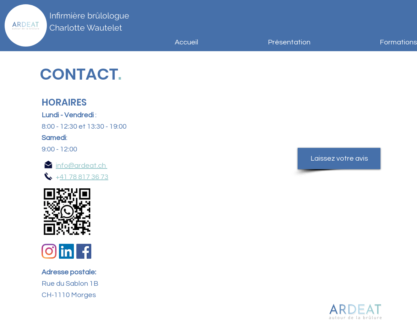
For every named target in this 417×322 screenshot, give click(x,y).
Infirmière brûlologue (89, 15)
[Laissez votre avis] (339, 158)
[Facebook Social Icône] (83, 251)
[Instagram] (49, 251)
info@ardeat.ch (81, 165)
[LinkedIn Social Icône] (66, 251)
